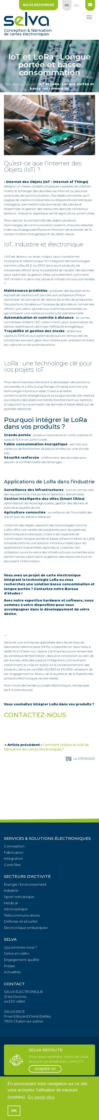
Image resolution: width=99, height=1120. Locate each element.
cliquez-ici (45, 1069)
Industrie (11, 890)
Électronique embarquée (26, 928)
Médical (11, 903)
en (76, 5)
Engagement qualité (21, 959)
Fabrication (13, 852)
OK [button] (14, 1110)
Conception (14, 846)
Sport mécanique (19, 897)
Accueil (30, 84)
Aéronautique (16, 909)
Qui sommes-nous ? (20, 947)
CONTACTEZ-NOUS (35, 715)
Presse (9, 966)
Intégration (13, 858)
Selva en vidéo (16, 953)
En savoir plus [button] (41, 1097)
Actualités (12, 972)
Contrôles (12, 865)
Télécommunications (22, 915)
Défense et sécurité (20, 921)
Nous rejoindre (38, 5)
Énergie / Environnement (25, 884)
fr (67, 5)
